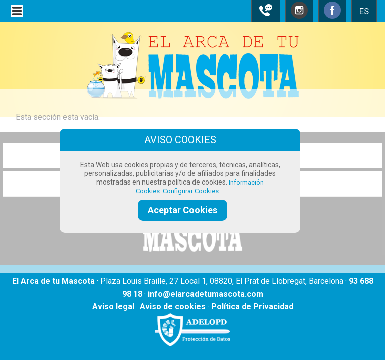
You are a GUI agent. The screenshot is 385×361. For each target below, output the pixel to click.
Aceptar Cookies (182, 210)
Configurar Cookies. (192, 191)
